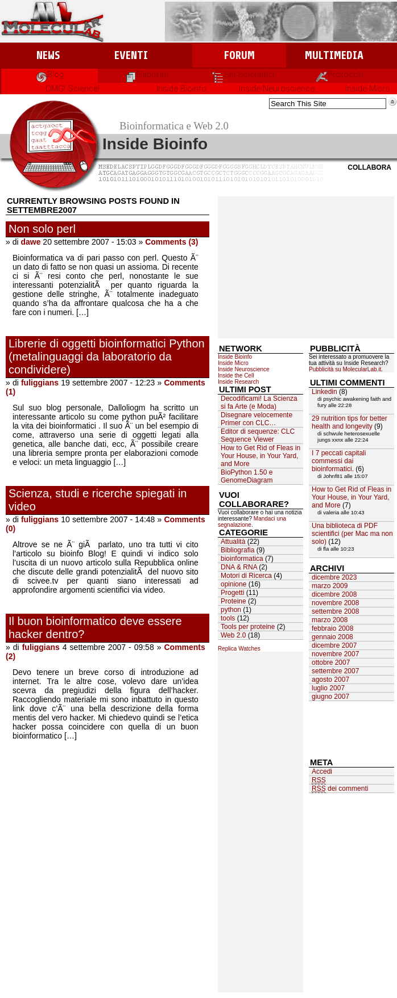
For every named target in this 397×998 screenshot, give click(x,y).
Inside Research (238, 382)
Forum (239, 55)
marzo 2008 (330, 620)
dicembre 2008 (334, 594)
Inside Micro (367, 88)
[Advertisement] (306, 267)
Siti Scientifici (243, 74)
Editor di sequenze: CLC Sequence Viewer (258, 435)
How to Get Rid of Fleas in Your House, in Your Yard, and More (260, 456)
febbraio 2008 (332, 628)
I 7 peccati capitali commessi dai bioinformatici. (339, 461)
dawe (30, 241)
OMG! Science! (73, 88)
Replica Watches (239, 648)
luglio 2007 (328, 688)
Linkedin (324, 392)
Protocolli (339, 74)
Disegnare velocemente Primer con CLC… (256, 419)
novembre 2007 (335, 654)
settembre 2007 (335, 671)
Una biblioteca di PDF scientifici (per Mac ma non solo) (352, 534)
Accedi (322, 771)
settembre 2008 (335, 611)
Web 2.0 (233, 635)
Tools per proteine (248, 627)
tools (228, 618)
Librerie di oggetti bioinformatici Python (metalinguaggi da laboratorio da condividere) (107, 356)
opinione (233, 584)
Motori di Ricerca (246, 576)
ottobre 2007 (331, 662)
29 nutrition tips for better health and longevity (349, 422)
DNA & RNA (239, 567)
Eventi (131, 55)
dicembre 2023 (334, 577)
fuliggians (40, 382)
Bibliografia (237, 550)
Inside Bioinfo (181, 88)
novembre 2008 (335, 603)
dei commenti (340, 789)
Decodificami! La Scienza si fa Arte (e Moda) (259, 402)
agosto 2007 (330, 679)
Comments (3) (171, 241)
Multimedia (334, 55)
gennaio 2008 (332, 637)
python (231, 610)
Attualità (233, 542)
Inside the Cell (236, 375)
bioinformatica (242, 559)
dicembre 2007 (334, 645)
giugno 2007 (330, 697)
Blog (50, 74)
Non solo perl (42, 229)
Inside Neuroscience (277, 88)
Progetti (232, 593)
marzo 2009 (330, 586)
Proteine (233, 601)
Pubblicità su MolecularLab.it (345, 369)
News (48, 55)
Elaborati (146, 74)
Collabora (369, 167)
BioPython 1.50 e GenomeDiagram (246, 476)
